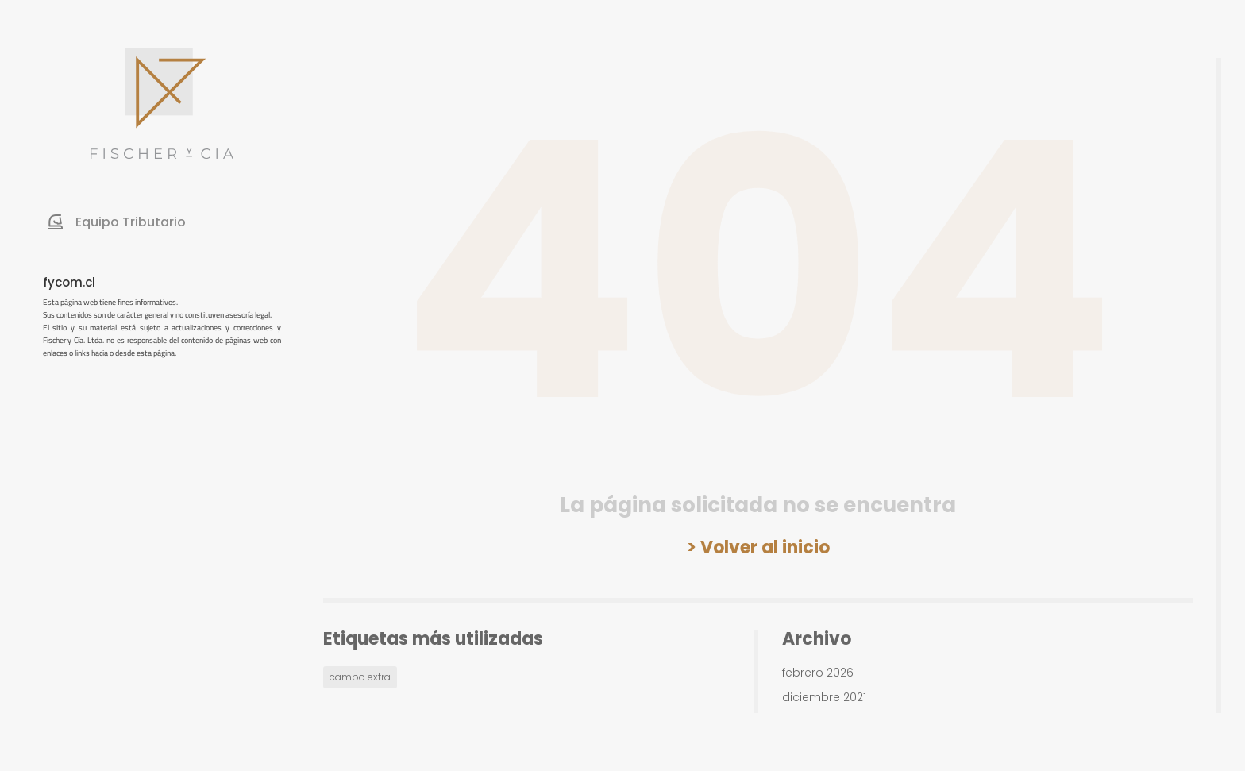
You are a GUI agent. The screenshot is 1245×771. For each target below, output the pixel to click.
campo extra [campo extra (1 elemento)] (360, 677)
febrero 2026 (818, 672)
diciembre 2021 (824, 697)
